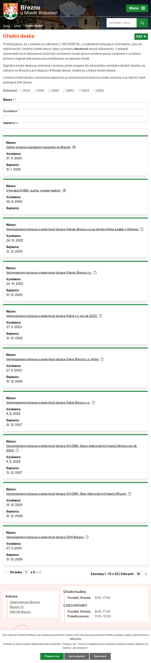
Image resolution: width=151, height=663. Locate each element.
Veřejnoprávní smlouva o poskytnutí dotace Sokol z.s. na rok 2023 (54, 316)
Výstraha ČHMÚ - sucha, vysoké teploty (36, 190)
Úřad (17, 25)
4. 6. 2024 (13, 461)
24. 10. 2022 (14, 240)
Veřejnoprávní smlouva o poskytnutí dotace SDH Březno (47, 537)
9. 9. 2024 (13, 413)
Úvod (6, 25)
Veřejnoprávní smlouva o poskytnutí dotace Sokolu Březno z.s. (51, 272)
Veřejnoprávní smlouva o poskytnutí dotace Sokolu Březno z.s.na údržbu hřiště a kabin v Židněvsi (74, 229)
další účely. (75, 638)
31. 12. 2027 (14, 425)
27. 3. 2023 (14, 327)
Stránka (16, 572)
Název (8, 99)
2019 (40, 90)
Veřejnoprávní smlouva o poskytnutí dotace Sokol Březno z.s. (50, 402)
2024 (85, 90)
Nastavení (100, 656)
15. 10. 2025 (14, 505)
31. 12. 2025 (14, 251)
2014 (26, 90)
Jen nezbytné (77, 656)
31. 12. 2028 (14, 516)
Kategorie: (10, 90)
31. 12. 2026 (14, 338)
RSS (141, 36)
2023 (70, 90)
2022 (55, 90)
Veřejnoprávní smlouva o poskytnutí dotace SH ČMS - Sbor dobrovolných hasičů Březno (68, 494)
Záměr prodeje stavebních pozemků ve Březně (41, 147)
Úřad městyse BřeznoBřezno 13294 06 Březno (25, 607)
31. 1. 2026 (13, 169)
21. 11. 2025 (14, 158)
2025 (100, 90)
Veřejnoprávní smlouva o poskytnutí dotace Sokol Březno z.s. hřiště (54, 359)
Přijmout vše (52, 656)
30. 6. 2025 (14, 201)
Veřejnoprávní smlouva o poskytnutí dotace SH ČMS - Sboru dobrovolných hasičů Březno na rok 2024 (71, 448)
